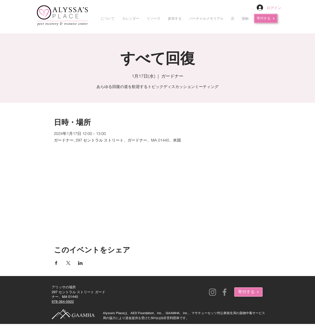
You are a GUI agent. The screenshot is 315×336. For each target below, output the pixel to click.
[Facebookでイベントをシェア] (56, 263)
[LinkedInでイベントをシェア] (80, 263)
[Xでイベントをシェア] (68, 263)
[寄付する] (266, 18)
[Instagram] (212, 292)
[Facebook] (224, 292)
